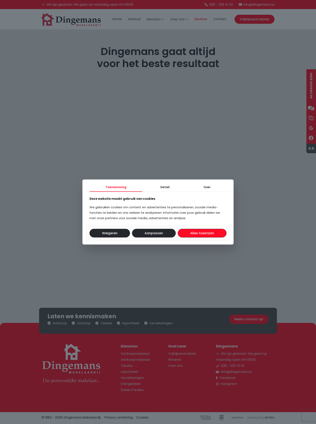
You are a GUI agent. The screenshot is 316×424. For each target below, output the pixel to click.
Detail (164, 187)
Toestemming (116, 187)
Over (207, 187)
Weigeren (109, 233)
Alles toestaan (202, 233)
